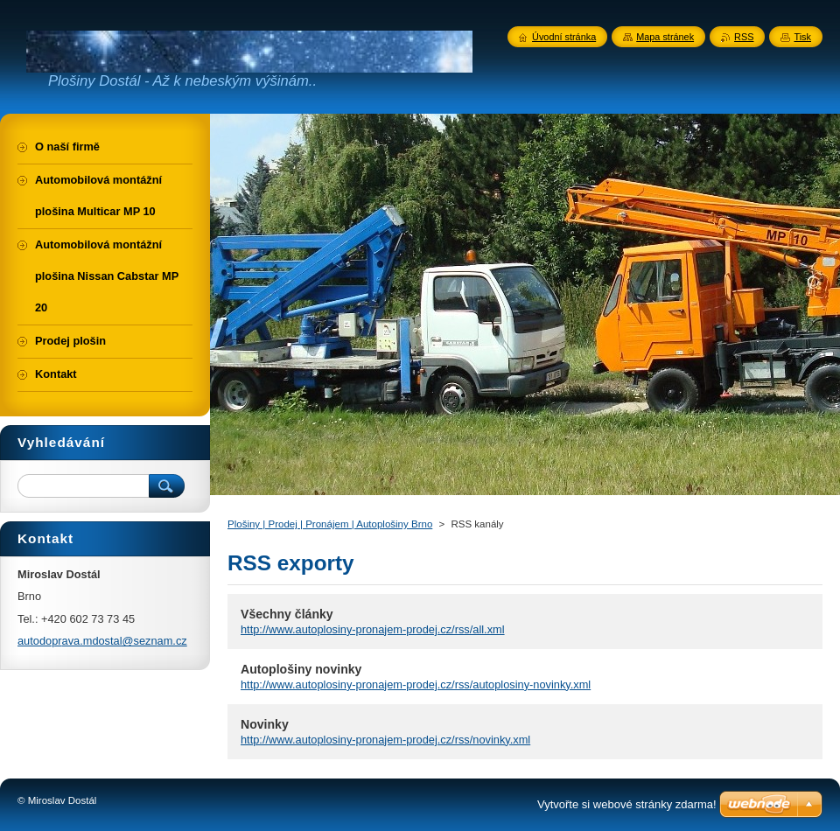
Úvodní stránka (564, 36)
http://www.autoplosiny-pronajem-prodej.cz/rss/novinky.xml (385, 739)
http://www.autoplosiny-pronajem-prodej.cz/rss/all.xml (373, 629)
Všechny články (287, 614)
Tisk (802, 36)
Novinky (265, 724)
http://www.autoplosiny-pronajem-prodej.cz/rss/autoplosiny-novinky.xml (416, 684)
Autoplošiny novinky (301, 669)
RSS (743, 36)
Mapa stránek (665, 36)
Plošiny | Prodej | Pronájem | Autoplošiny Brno (330, 524)
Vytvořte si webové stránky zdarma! (627, 804)
